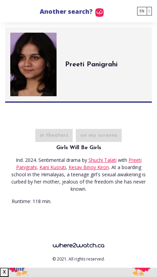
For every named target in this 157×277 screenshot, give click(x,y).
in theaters (54, 135)
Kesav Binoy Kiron (89, 167)
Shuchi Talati (102, 160)
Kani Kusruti (52, 167)
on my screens (98, 135)
